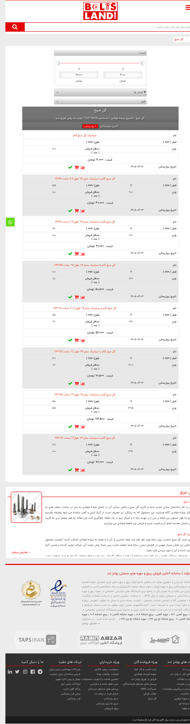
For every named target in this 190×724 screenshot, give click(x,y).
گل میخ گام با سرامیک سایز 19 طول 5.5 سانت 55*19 (79, 179)
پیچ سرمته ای (181, 703)
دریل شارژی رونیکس (101, 703)
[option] (31, 640)
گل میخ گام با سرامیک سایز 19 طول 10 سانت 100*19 (79, 265)
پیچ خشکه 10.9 (93, 614)
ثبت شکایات (182, 693)
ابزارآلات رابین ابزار (65, 684)
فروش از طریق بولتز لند (138, 679)
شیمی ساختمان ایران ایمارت (60, 674)
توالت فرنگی (144, 693)
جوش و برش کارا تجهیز (62, 679)
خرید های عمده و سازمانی (99, 684)
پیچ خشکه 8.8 (139, 614)
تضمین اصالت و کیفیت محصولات (95, 679)
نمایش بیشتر (14, 552)
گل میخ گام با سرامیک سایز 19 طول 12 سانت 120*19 (79, 352)
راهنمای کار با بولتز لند (177, 674)
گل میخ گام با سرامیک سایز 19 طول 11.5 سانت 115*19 (79, 308)
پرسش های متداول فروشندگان (134, 684)
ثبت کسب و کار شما (140, 669)
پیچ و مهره (183, 708)
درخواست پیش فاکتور (101, 669)
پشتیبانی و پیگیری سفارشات (173, 689)
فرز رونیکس (68, 698)
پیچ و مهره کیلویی (179, 698)
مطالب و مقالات (180, 679)
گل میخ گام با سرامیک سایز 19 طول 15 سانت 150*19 (79, 395)
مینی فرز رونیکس (65, 693)
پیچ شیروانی (106, 708)
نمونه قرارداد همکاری (140, 674)
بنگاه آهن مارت (66, 689)
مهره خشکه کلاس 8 (116, 614)
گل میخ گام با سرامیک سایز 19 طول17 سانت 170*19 (79, 438)
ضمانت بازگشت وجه (102, 674)
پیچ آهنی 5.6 (174, 614)
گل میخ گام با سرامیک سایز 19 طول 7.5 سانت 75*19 (79, 222)
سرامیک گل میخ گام (79, 135)
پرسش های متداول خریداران (98, 689)
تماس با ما (183, 669)
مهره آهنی (157, 614)
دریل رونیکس (105, 698)
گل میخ (173, 39)
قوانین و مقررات (180, 684)
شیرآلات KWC (143, 689)
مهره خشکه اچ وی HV (128, 619)
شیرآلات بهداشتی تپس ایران (59, 669)
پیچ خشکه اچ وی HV (156, 619)
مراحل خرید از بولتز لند (101, 693)
